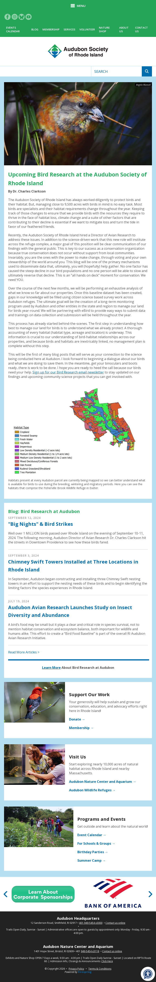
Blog (34, 29)
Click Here (107, 961)
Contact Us (141, 29)
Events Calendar (13, 29)
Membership (51, 29)
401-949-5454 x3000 (90, 923)
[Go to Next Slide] (150, 894)
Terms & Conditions (99, 968)
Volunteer (87, 29)
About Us (124, 29)
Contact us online (115, 923)
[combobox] (116, 71)
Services (69, 29)
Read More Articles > (23, 652)
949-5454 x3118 (90, 951)
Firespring (84, 972)
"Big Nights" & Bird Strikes (40, 524)
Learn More (51, 667)
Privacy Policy (76, 968)
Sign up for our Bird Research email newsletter (68, 372)
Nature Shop (104, 29)
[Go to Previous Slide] (5, 894)
